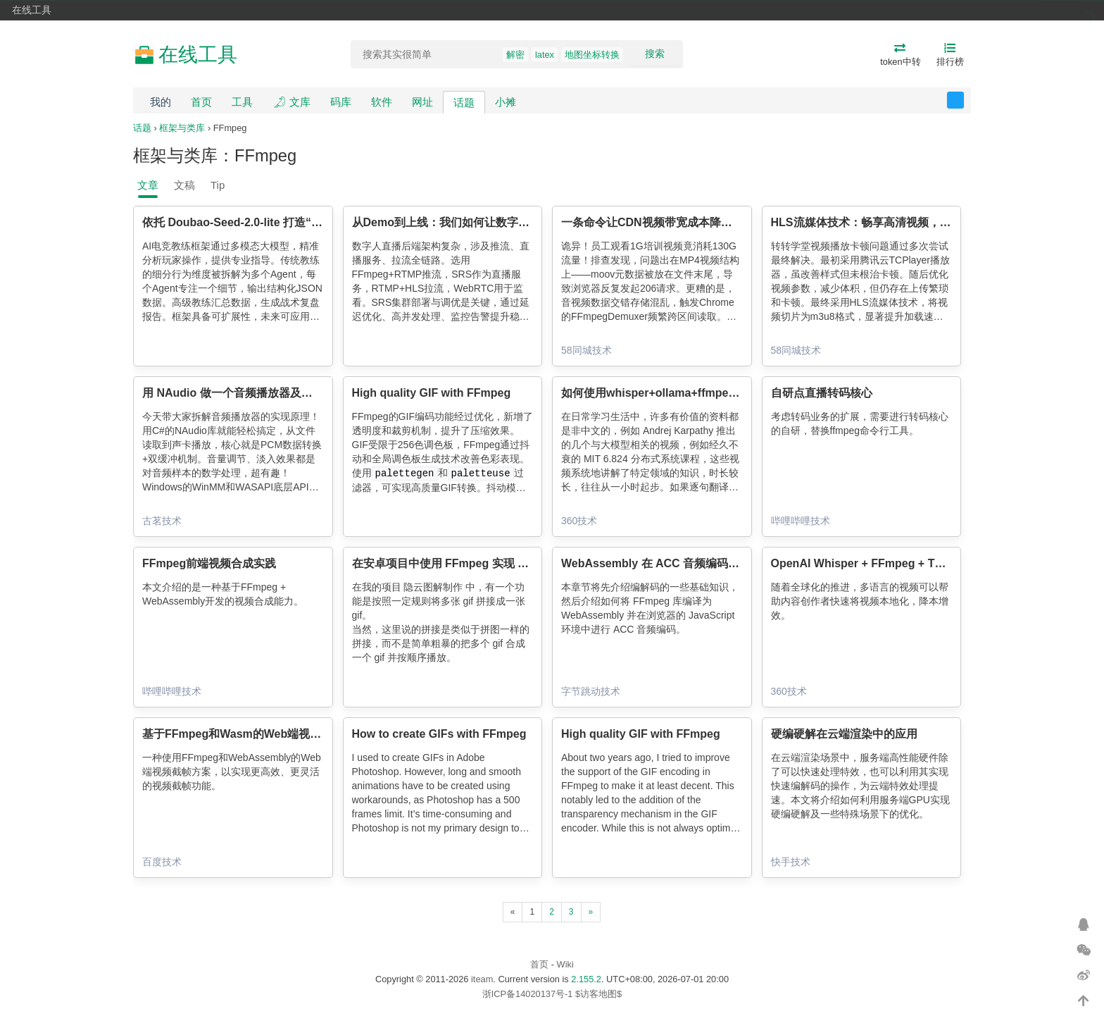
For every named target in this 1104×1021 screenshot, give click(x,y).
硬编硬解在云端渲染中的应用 (844, 734)
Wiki (565, 964)
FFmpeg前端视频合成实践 (209, 563)
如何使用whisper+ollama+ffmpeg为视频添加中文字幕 (698, 393)
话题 (464, 103)
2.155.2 (586, 979)
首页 (201, 102)
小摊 (505, 102)
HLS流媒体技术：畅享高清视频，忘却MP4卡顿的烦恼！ (912, 222)
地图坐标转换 (592, 54)
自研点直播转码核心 (821, 393)
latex (544, 54)
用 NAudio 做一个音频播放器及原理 (233, 393)
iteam (482, 979)
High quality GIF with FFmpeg (431, 393)
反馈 (963, 100)
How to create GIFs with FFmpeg (439, 734)
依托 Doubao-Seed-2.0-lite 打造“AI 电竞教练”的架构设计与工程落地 (315, 222)
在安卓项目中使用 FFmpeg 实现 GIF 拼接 (457, 563)
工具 (242, 102)
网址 (422, 102)
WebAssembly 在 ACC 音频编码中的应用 (667, 563)
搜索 (655, 53)
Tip (218, 185)
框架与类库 (182, 128)
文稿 (184, 185)
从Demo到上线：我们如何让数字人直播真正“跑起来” (486, 222)
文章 (147, 185)
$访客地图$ (598, 994)
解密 (515, 54)
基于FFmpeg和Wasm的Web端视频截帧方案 (254, 734)
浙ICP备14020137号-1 (527, 994)
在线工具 (31, 10)
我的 (160, 102)
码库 (340, 102)
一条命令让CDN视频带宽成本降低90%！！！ (675, 222)
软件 (381, 102)
